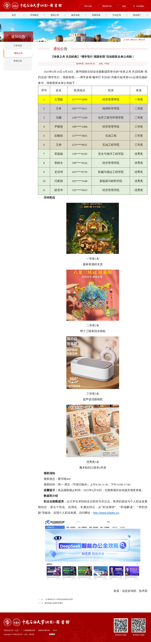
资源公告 (17, 61)
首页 (127, 40)
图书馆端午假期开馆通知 (54, 603)
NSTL (55, 630)
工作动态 (17, 45)
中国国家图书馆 (29, 630)
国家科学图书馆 (44, 630)
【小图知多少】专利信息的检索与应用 (59, 599)
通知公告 (133, 40)
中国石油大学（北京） (12, 630)
